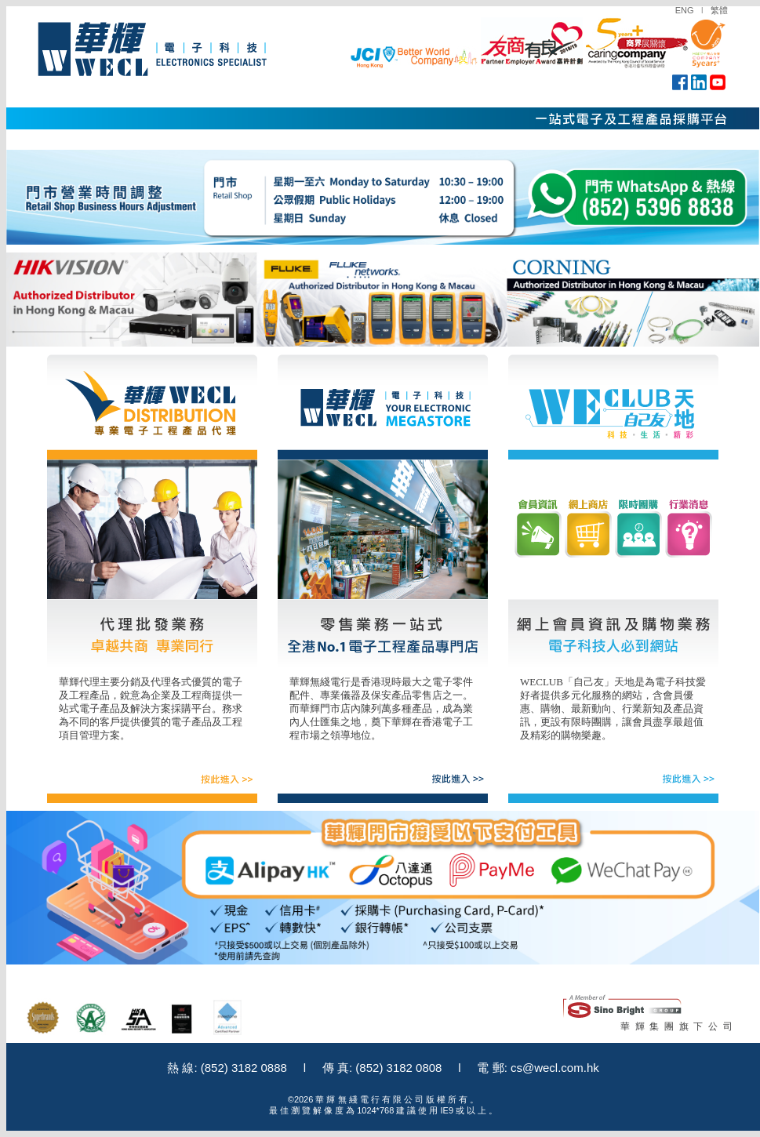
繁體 (719, 10)
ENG (684, 10)
